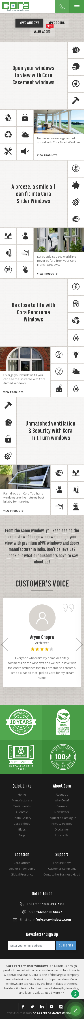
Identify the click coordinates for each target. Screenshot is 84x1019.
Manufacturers (22, 800)
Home (22, 794)
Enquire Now (62, 863)
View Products (48, 155)
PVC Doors (56, 23)
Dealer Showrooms (22, 869)
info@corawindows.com (51, 919)
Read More (53, 993)
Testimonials (22, 806)
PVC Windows (29, 23)
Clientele (22, 812)
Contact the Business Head (61, 874)
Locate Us (62, 835)
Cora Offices (22, 863)
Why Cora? (62, 800)
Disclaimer (62, 829)
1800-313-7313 (53, 904)
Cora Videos (22, 824)
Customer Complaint (62, 869)
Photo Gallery (22, 818)
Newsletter (61, 812)
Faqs (22, 835)
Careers (61, 806)
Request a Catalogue (62, 818)
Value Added (44, 31)
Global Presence (22, 874)
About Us (62, 794)
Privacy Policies (62, 824)
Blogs (22, 829)
